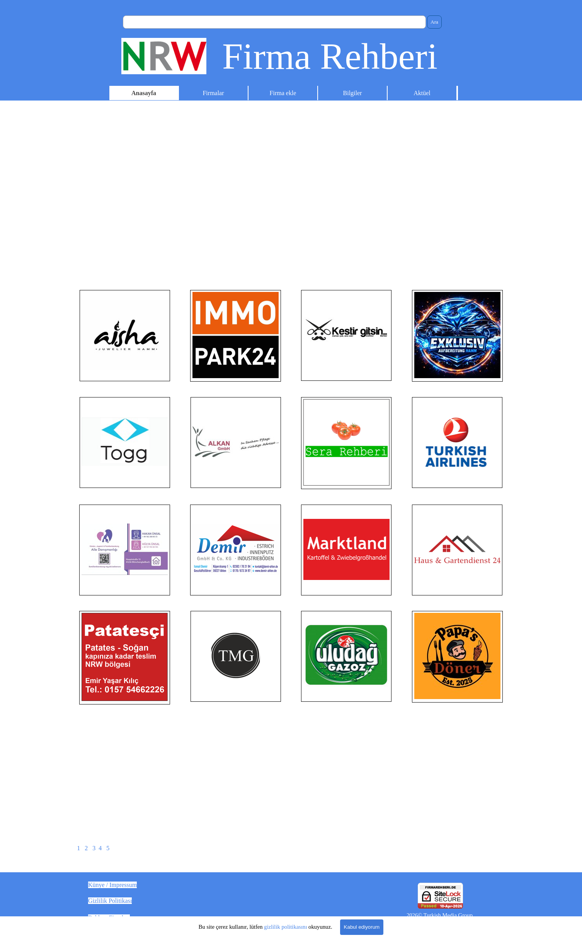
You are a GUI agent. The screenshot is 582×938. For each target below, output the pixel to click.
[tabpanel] (124, 335)
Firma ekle (283, 93)
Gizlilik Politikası (110, 900)
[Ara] (274, 22)
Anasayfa (143, 93)
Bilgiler (352, 93)
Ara (434, 22)
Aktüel (422, 93)
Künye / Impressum (112, 885)
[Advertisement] (291, 220)
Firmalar (213, 93)
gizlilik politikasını (285, 927)
